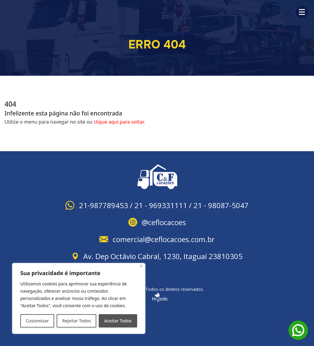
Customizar (37, 321)
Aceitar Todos (118, 321)
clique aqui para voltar (119, 121)
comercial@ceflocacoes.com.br (164, 239)
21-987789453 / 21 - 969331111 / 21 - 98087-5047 (164, 205)
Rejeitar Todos (76, 321)
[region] (78, 298)
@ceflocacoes (164, 222)
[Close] (141, 265)
